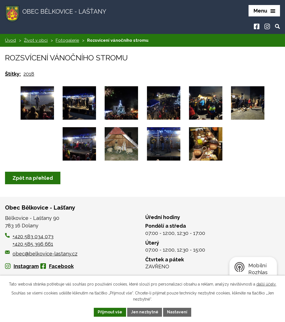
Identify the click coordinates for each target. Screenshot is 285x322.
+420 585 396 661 (33, 244)
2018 (28, 74)
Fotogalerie (67, 40)
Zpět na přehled (33, 178)
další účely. (266, 284)
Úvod (10, 40)
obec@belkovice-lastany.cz (41, 254)
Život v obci (36, 40)
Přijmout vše (110, 312)
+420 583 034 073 (33, 237)
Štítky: (13, 74)
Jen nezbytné (144, 312)
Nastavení (177, 312)
